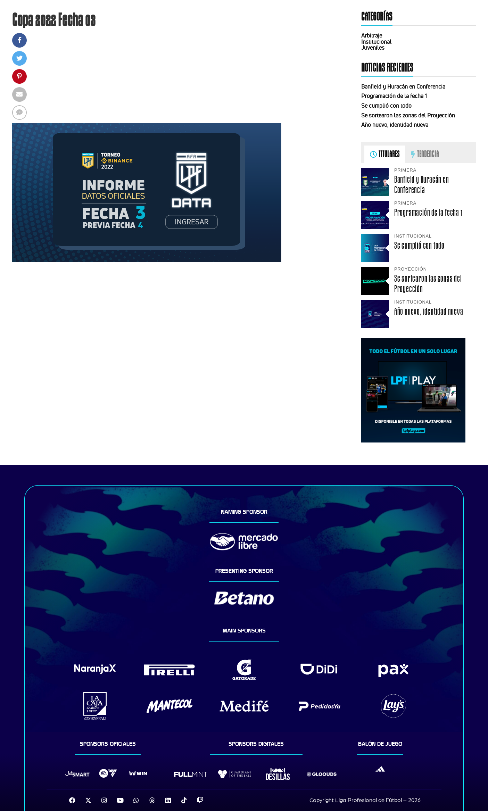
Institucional (376, 41)
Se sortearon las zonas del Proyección (408, 115)
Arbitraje (371, 35)
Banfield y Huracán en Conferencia (403, 86)
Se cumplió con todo (386, 105)
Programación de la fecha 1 (394, 95)
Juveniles (372, 47)
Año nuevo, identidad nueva (394, 124)
